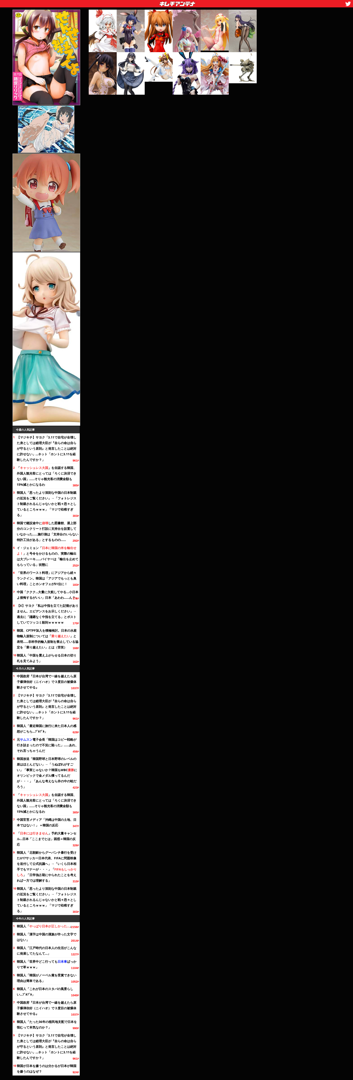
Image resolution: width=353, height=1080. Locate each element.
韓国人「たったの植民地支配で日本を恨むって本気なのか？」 (47, 1024)
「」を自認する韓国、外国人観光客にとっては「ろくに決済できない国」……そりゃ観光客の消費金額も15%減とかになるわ (46, 476)
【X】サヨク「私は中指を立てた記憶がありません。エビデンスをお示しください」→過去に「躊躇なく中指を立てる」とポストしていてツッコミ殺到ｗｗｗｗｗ (47, 613)
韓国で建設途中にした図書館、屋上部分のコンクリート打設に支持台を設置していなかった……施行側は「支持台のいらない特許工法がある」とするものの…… (48, 531)
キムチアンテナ (144, 2)
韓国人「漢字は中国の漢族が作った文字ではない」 (46, 937)
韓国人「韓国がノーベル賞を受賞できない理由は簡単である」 (46, 978)
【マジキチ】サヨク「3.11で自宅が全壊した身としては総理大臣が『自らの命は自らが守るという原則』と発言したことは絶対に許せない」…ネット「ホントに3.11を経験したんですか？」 (46, 448)
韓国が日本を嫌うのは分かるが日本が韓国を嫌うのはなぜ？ (46, 1069)
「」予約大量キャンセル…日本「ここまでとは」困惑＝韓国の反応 (46, 839)
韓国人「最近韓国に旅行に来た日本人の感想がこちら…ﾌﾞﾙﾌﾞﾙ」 (46, 729)
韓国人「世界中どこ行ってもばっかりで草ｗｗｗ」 (46, 964)
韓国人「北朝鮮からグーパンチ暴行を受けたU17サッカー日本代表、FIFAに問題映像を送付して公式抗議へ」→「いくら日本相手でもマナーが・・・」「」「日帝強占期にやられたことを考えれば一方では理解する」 (47, 866)
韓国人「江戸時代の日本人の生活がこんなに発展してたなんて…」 (46, 951)
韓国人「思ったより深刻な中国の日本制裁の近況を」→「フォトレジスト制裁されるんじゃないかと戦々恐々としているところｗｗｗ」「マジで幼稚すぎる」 (46, 503)
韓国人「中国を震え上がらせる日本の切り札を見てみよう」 (46, 658)
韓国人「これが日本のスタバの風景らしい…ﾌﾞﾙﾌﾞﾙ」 (45, 992)
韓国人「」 (45, 926)
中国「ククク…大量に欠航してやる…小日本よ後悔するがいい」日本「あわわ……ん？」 (48, 595)
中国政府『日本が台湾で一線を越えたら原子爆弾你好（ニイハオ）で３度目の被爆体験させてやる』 (46, 681)
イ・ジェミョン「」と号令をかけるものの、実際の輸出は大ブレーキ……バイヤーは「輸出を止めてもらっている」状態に (48, 556)
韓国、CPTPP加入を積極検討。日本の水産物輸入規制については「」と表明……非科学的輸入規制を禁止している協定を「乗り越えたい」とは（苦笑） (48, 638)
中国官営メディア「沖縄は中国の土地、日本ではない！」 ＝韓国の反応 (46, 822)
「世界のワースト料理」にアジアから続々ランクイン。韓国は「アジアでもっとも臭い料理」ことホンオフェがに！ (46, 578)
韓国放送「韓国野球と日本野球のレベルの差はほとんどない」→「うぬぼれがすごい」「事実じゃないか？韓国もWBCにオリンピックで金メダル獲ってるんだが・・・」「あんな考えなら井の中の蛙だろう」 (47, 773)
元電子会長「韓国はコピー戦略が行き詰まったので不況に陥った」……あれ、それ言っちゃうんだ (48, 745)
